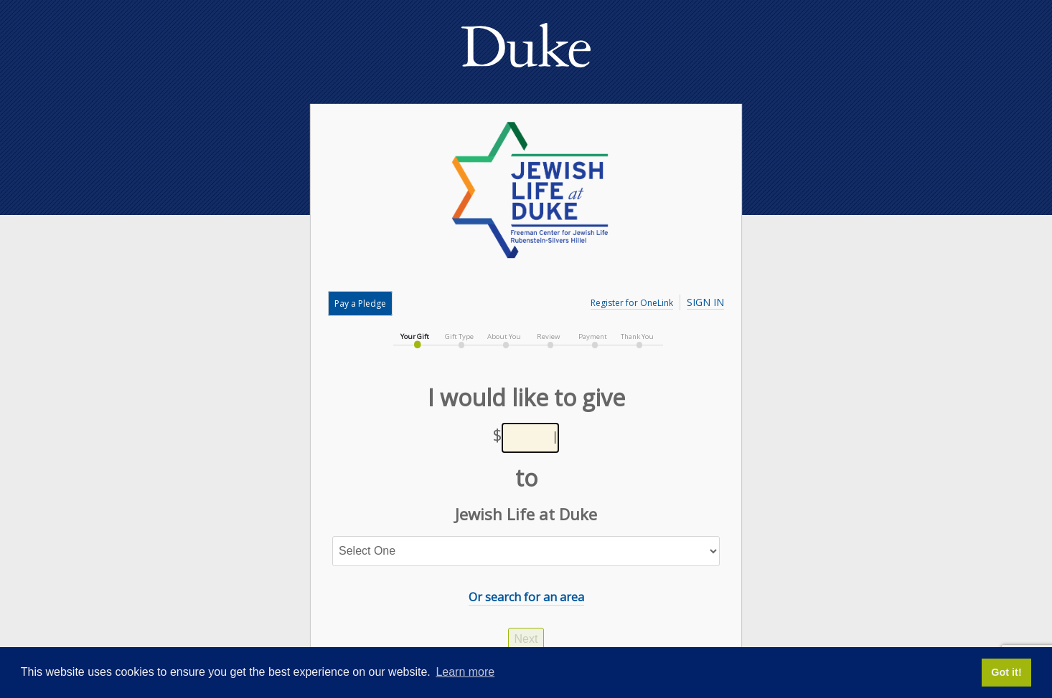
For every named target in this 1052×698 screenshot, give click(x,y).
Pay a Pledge (360, 303)
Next (526, 639)
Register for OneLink (632, 303)
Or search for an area (526, 597)
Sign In (705, 302)
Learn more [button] (465, 672)
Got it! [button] (1006, 672)
